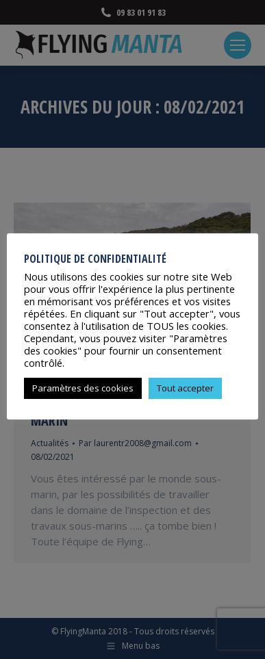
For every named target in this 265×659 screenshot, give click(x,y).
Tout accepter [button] (185, 388)
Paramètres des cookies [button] (83, 388)
